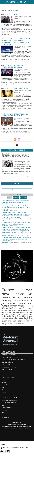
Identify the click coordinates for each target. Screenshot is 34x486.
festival (18, 131)
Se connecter (5, 417)
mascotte (21, 320)
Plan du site (5, 410)
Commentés (23, 197)
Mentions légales (6, 407)
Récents (9, 197)
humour (6, 294)
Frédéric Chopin (23, 105)
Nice (31, 318)
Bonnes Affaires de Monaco (13, 29)
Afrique (21, 306)
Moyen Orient (5, 385)
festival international (24, 82)
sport (31, 314)
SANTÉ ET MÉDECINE (8, 362)
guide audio (14, 324)
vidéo (19, 310)
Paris (25, 308)
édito (24, 322)
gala (19, 59)
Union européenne (14, 322)
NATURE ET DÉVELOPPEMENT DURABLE (13, 359)
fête (26, 312)
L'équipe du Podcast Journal (9, 402)
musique (5, 306)
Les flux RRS (5, 415)
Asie (20, 308)
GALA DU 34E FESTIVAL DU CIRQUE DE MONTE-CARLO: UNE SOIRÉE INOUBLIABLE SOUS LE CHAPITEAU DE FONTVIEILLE (16, 41)
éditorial (30, 322)
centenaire (14, 103)
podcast (23, 33)
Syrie (31, 312)
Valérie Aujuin (13, 204)
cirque (30, 29)
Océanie (4, 392)
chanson (13, 306)
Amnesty (6, 300)
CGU (3, 405)
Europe (27, 290)
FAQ (3, 412)
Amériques (13, 308)
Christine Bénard (23, 103)
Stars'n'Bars (5, 34)
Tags (8, 7)
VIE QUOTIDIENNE (7, 369)
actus (3, 29)
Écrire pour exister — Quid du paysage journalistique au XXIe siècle (15, 157)
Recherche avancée (8, 190)
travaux (11, 110)
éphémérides (18, 318)
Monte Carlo (5, 61)
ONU (10, 312)
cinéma (4, 320)
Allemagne (12, 320)
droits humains (23, 297)
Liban (28, 31)
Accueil (3, 7)
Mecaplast (10, 106)
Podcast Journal (17, 2)
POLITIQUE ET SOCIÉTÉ (9, 354)
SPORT (4, 372)
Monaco (3, 33)
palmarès (12, 61)
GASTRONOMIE (6, 364)
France (7, 290)
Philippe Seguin (21, 108)
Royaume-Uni (18, 314)
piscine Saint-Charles (13, 33)
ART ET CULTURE (7, 357)
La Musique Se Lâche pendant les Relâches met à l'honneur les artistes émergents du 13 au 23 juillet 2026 (16, 207)
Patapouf (29, 320)
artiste (9, 131)
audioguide (5, 324)
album (22, 312)
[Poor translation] (7, 451)
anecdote (16, 312)
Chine (24, 316)
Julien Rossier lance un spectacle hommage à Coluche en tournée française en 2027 (16, 223)
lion (22, 59)
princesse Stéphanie (22, 61)
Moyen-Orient (16, 316)
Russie (26, 318)
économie (4, 314)
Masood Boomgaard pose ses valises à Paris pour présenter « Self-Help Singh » (15, 201)
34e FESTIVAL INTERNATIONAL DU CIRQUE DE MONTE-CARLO (14, 66)
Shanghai (29, 33)
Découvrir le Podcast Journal (9, 400)
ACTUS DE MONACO (9, 14)
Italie (26, 314)
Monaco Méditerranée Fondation (12, 107)
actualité (12, 310)
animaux (4, 131)
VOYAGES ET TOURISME (9, 367)
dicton (3, 322)
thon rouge (4, 110)
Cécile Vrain (6, 316)
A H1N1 (3, 103)
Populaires (16, 197)
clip (11, 314)
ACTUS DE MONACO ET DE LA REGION (16, 88)
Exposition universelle (8, 31)
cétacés (25, 29)
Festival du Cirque (20, 31)
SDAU (29, 108)
